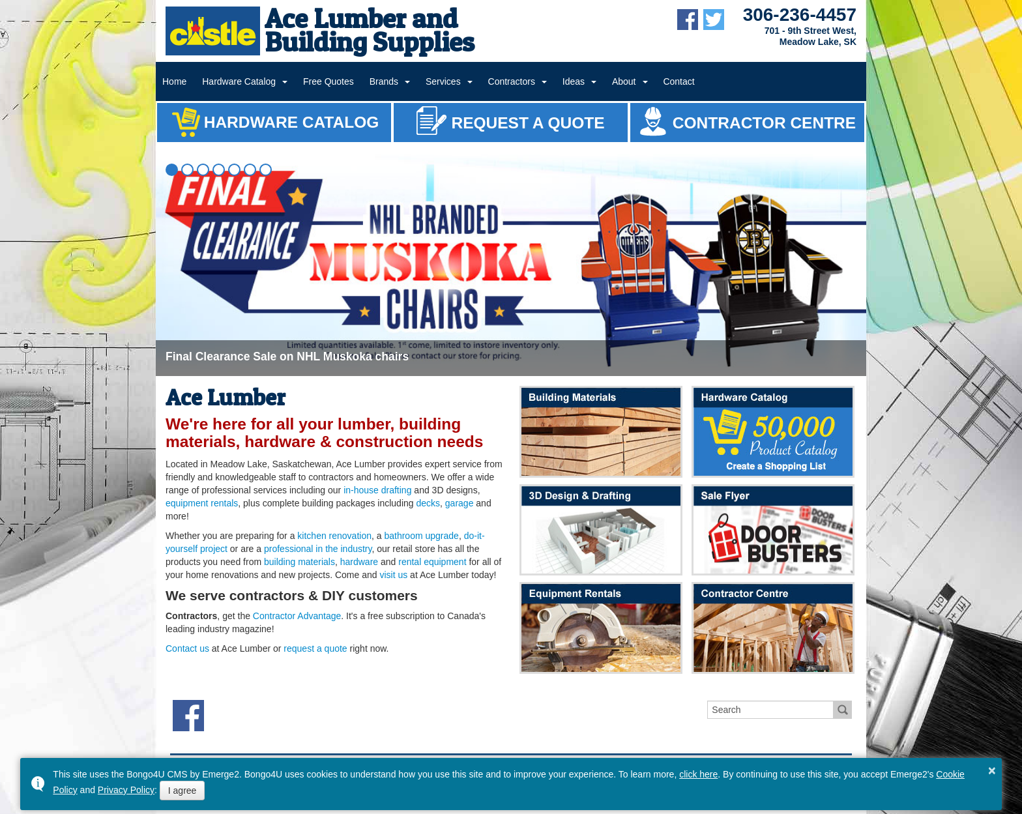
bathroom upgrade (421, 536)
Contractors (511, 81)
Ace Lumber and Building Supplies (369, 29)
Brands (384, 81)
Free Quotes (328, 81)
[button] (172, 170)
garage (459, 503)
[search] (770, 710)
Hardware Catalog (239, 81)
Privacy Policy (126, 790)
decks (428, 503)
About (624, 81)
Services (443, 81)
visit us (393, 575)
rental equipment (432, 562)
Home (174, 81)
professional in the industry (318, 549)
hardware (359, 562)
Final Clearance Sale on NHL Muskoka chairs (287, 356)
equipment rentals (202, 503)
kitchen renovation (334, 536)
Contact (678, 81)
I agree (182, 790)
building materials (299, 562)
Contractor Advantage (297, 616)
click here (698, 774)
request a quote (315, 648)
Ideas (573, 81)
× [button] (992, 770)
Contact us (187, 648)
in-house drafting (377, 490)
